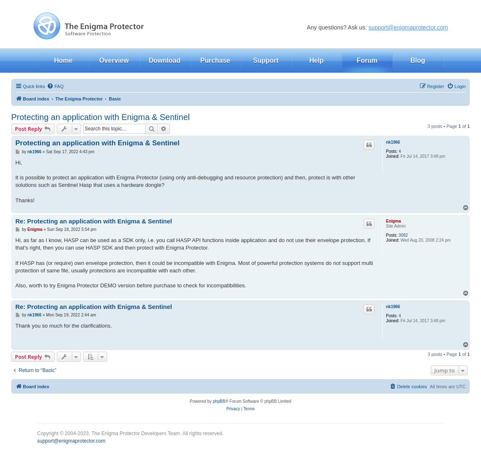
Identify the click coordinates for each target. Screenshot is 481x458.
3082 (403, 235)
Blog (417, 60)
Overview (114, 60)
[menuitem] (55, 86)
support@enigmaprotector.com (408, 27)
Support (265, 60)
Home (63, 60)
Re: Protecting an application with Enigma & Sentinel (93, 221)
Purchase (215, 60)
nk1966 (393, 142)
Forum (367, 60)
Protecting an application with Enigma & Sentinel (100, 117)
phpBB (219, 401)
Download (164, 60)
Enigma (393, 221)
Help (316, 60)
